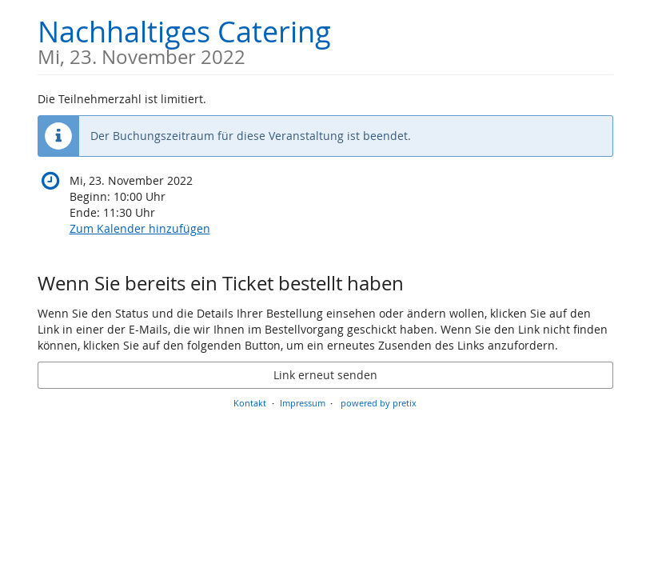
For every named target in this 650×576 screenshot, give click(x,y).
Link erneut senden (325, 374)
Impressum (302, 403)
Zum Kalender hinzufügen (140, 228)
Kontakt (249, 403)
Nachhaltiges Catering (184, 39)
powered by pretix (379, 403)
